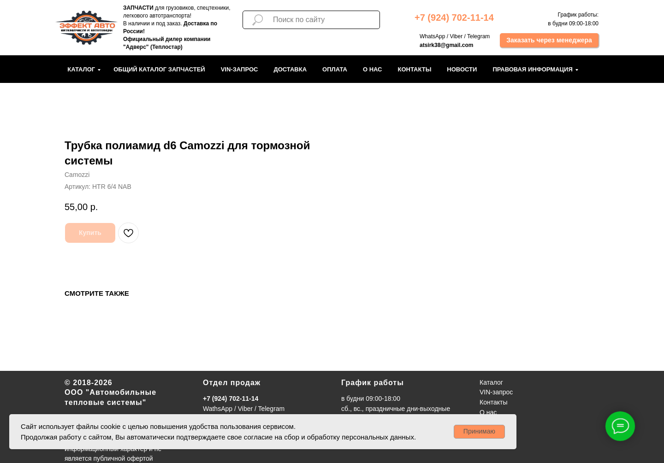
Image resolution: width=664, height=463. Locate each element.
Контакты (414, 69)
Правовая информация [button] (532, 69)
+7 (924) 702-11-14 (230, 398)
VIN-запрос (239, 69)
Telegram (478, 36)
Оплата (334, 69)
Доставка (290, 69)
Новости (462, 69)
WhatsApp (432, 36)
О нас (372, 69)
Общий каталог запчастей (159, 69)
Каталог (81, 69)
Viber (456, 36)
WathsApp (217, 408)
